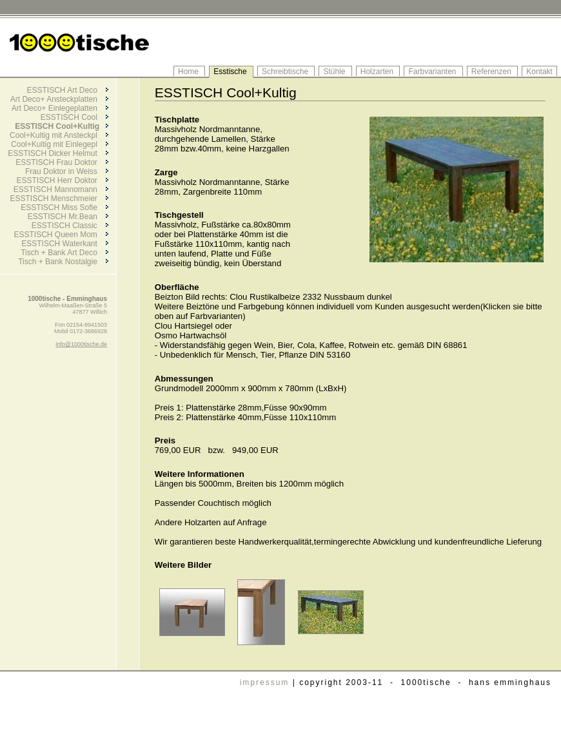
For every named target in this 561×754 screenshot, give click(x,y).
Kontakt (539, 71)
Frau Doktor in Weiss (66, 171)
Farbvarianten (433, 71)
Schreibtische (286, 71)
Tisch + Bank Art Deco (64, 252)
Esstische (231, 71)
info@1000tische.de (81, 344)
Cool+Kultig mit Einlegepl (59, 144)
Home (189, 71)
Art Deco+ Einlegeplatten (60, 108)
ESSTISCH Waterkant (64, 243)
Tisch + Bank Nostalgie (63, 261)
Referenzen (492, 71)
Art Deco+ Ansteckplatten (59, 99)
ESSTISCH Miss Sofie (64, 207)
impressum (265, 682)
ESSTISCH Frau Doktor (61, 162)
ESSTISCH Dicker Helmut (58, 153)
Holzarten (378, 71)
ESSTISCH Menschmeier (59, 198)
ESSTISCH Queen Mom (61, 234)
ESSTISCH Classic (70, 225)
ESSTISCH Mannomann (61, 189)
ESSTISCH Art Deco (67, 90)
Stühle (335, 71)
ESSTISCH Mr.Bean (68, 216)
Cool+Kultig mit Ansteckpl (59, 135)
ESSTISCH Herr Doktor (62, 180)
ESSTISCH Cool (74, 117)
